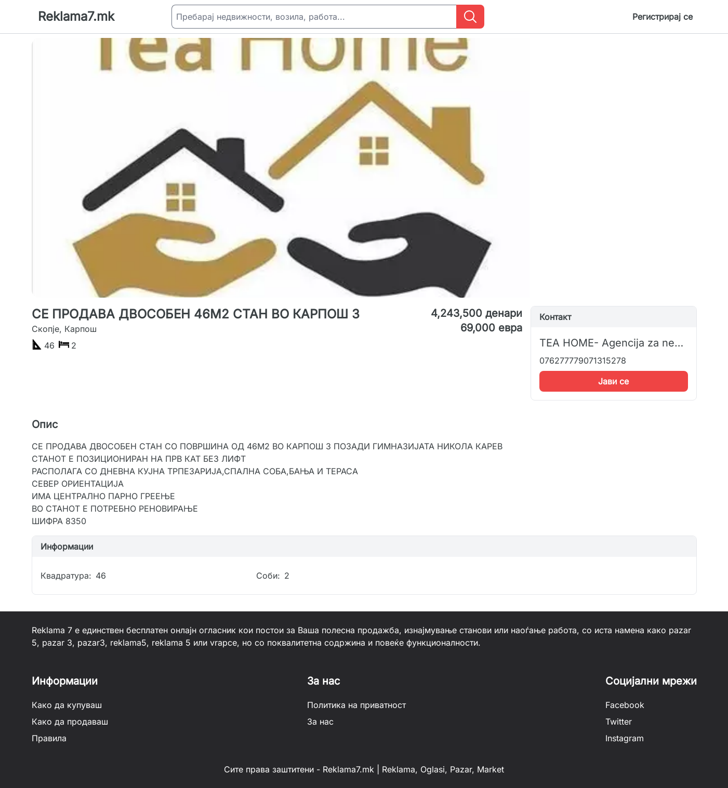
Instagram (624, 738)
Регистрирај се (662, 16)
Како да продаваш (70, 721)
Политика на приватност (356, 705)
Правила (49, 738)
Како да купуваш (67, 705)
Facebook (624, 705)
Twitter (618, 721)
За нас (320, 721)
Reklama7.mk (76, 16)
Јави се (613, 381)
